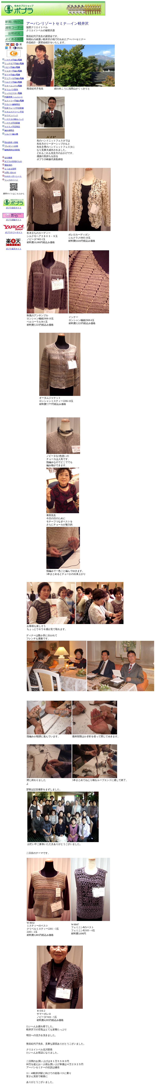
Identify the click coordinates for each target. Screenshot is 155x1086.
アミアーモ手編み (13, 78)
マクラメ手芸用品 (11, 127)
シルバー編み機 (10, 134)
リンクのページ (11, 180)
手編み (13, 60)
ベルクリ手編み (13, 82)
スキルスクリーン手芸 (13, 112)
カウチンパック (10, 115)
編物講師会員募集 (11, 150)
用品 (8, 130)
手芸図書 (11, 123)
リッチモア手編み (14, 63)
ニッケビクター (12, 93)
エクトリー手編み (13, 101)
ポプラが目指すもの (12, 161)
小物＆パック (13, 119)
